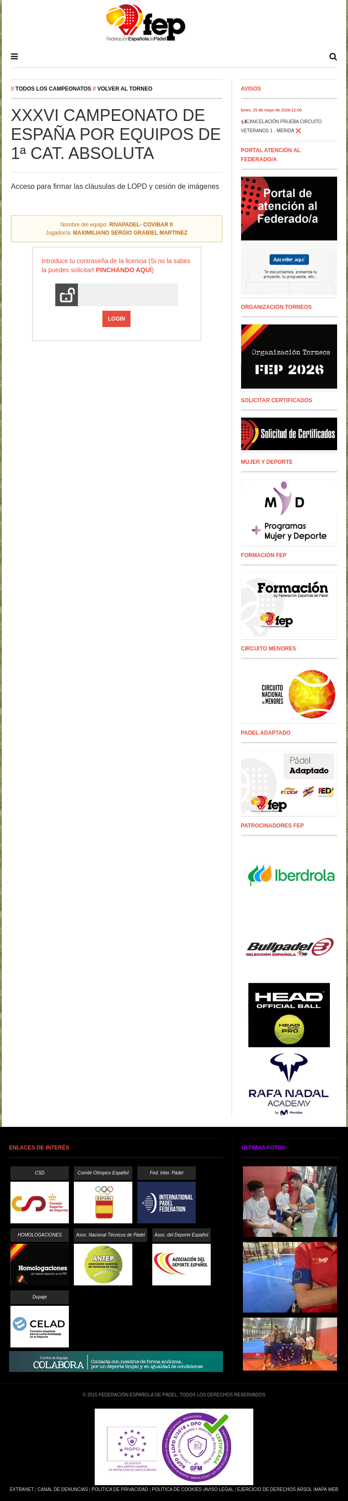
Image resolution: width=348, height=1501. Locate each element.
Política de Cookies (177, 1489)
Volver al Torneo (125, 89)
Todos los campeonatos (53, 89)
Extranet (22, 1489)
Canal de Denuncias (63, 1489)
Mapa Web (326, 1489)
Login (116, 319)
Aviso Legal (218, 1489)
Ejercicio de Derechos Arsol (274, 1489)
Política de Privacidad (120, 1489)
